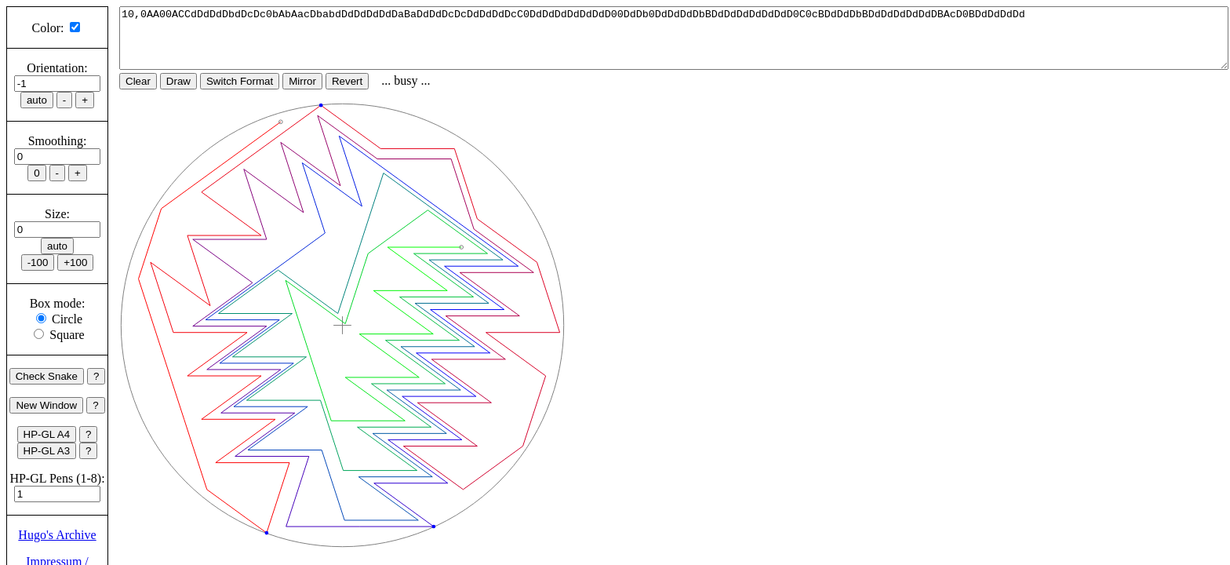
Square (66, 334)
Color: (48, 28)
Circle (67, 319)
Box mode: (58, 303)
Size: (57, 214)
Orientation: (57, 68)
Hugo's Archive (57, 534)
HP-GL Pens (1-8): (56, 478)
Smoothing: (57, 141)
